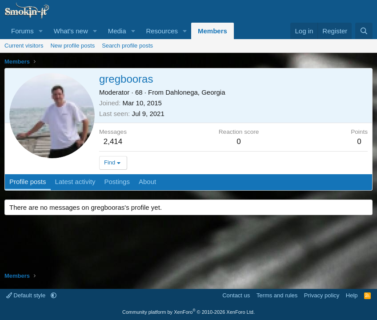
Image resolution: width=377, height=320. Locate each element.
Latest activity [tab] (75, 181)
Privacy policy (321, 295)
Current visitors (23, 45)
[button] (41, 31)
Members (212, 31)
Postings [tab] (117, 181)
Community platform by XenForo (188, 312)
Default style (26, 295)
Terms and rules (277, 295)
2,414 (113, 141)
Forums (22, 31)
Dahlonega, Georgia (195, 92)
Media (117, 31)
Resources (162, 31)
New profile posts (72, 45)
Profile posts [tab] (27, 181)
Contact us (236, 295)
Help (352, 295)
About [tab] (147, 181)
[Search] (364, 31)
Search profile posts (127, 45)
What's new (71, 31)
